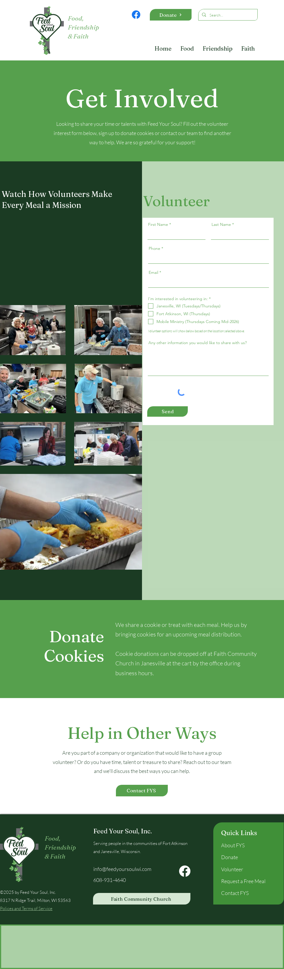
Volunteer (232, 869)
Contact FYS (235, 893)
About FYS (233, 845)
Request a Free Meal (243, 881)
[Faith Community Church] (141, 899)
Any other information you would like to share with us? (197, 343)
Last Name (221, 224)
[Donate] (171, 15)
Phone (154, 248)
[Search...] (227, 15)
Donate (229, 857)
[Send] (167, 411)
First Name (158, 224)
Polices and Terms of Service (26, 908)
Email (153, 272)
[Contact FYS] (142, 790)
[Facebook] (136, 14)
